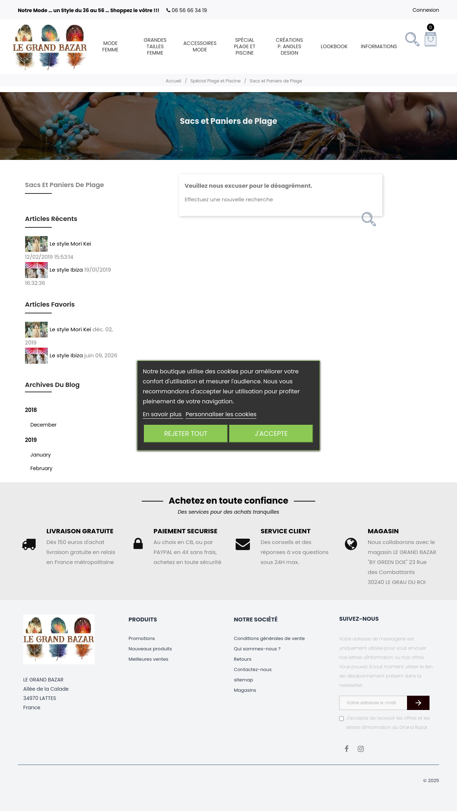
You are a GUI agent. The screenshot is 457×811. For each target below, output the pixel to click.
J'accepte (271, 433)
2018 (31, 410)
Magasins (245, 690)
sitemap (243, 679)
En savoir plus (163, 414)
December (43, 424)
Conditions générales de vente (269, 638)
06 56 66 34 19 (189, 10)
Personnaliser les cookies (221, 414)
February (41, 468)
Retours (242, 659)
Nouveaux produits (150, 648)
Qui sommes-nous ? (257, 648)
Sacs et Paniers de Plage (64, 184)
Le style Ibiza (66, 269)
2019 (31, 440)
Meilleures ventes (149, 659)
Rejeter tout (185, 433)
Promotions (142, 638)
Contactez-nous (253, 669)
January (40, 454)
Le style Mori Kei (70, 243)
